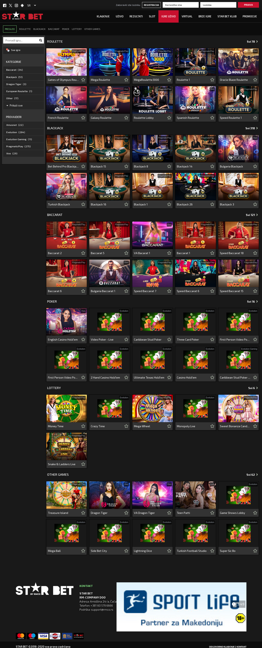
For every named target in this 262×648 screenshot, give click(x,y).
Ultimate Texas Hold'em (149, 377)
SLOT (152, 16)
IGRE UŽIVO (168, 16)
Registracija (151, 5)
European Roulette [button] (19, 91)
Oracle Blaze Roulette (234, 79)
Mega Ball (54, 550)
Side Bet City (99, 550)
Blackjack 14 (184, 166)
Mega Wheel (142, 426)
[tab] (23, 50)
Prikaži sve (14, 105)
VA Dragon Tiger (144, 512)
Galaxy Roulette (101, 117)
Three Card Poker (188, 339)
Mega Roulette (100, 79)
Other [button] (12, 98)
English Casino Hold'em (63, 339)
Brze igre (204, 16)
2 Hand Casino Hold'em (105, 377)
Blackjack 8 (141, 166)
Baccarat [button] (14, 69)
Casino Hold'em (186, 377)
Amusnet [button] (14, 124)
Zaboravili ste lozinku (128, 4)
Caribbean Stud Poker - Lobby (235, 377)
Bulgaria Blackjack (231, 166)
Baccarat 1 (183, 253)
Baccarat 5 (97, 253)
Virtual (187, 16)
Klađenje (103, 16)
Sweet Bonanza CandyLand (235, 426)
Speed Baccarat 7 (145, 291)
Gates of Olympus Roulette (63, 79)
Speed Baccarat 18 (232, 253)
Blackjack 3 (227, 204)
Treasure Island (58, 512)
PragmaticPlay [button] (18, 146)
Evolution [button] (15, 132)
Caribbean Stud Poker (147, 339)
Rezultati (136, 16)
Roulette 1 (183, 79)
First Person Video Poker (235, 339)
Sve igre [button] (13, 50)
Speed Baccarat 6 (188, 291)
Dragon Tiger (99, 512)
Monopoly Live (186, 426)
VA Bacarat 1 (142, 253)
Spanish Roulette (188, 117)
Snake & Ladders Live (61, 464)
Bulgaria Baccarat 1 (103, 291)
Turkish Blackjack (59, 204)
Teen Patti (183, 512)
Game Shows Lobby (232, 512)
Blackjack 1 (141, 204)
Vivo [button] (11, 153)
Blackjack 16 (98, 204)
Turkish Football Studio (192, 550)
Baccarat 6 (55, 291)
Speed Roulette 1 (231, 117)
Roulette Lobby (144, 117)
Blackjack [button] (14, 77)
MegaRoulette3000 (146, 79)
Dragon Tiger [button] (16, 84)
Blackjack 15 (98, 166)
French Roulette (58, 117)
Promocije (250, 16)
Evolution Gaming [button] (19, 139)
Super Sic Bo (227, 550)
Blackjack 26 (185, 204)
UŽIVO (119, 16)
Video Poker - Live (102, 339)
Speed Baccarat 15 (231, 291)
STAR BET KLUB (227, 16)
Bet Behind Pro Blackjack (63, 166)
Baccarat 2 (55, 253)
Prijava (248, 4)
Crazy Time (98, 426)
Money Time (56, 426)
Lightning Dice (143, 550)
